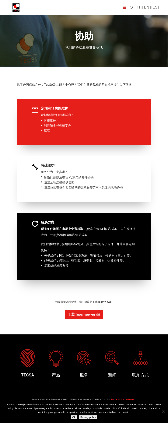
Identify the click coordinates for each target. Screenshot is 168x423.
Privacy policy (88, 417)
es (155, 7)
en (146, 7)
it (139, 7)
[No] (163, 411)
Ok (73, 417)
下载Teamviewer (81, 314)
